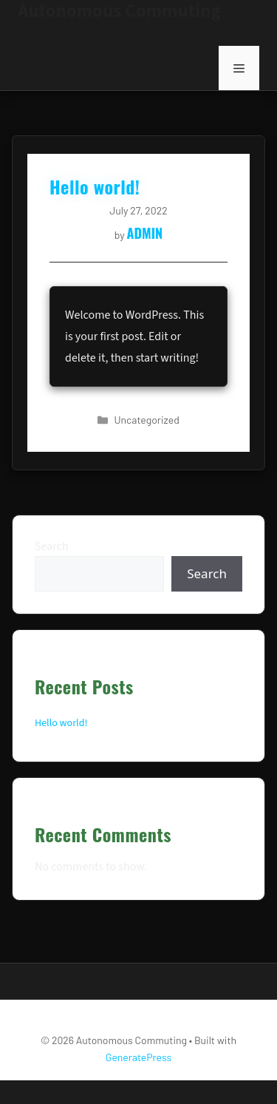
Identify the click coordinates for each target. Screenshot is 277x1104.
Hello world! (61, 723)
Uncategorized (146, 419)
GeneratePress (138, 1057)
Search (52, 546)
